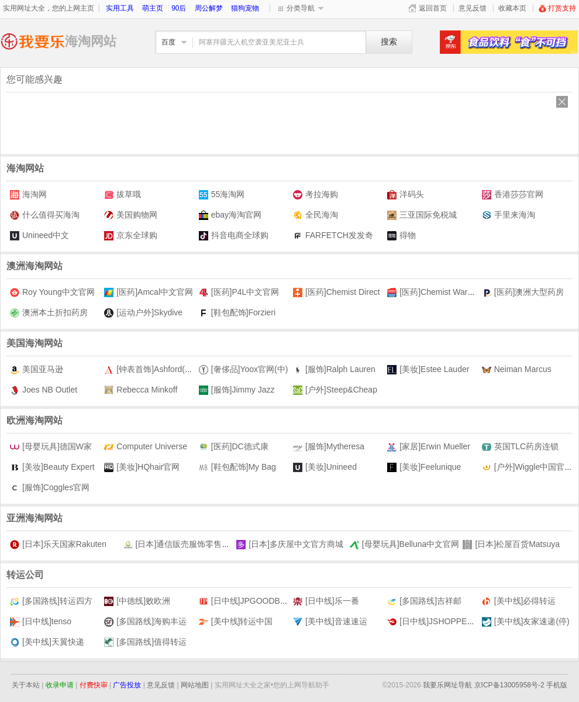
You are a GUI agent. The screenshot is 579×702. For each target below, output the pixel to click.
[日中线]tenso (40, 622)
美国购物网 (130, 215)
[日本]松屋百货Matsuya (511, 544)
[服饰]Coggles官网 (49, 488)
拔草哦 (122, 194)
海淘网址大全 (32, 41)
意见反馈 (473, 8)
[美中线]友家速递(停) (526, 622)
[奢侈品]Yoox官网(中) (243, 369)
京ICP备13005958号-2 (509, 685)
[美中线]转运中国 (236, 622)
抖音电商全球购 (233, 235)
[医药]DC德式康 (233, 447)
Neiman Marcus (517, 369)
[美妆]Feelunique (424, 467)
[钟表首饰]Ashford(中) (149, 369)
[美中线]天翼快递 (47, 642)
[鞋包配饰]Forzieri (237, 313)
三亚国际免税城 (422, 215)
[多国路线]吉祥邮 (424, 601)
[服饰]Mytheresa (328, 447)
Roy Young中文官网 (52, 292)
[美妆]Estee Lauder (428, 369)
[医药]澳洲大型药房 (523, 292)
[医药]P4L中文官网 (239, 292)
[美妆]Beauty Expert (52, 467)
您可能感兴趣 (34, 79)
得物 (401, 235)
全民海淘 (315, 215)
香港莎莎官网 (512, 194)
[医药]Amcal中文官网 (148, 292)
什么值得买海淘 (45, 215)
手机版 (556, 685)
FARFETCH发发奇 (333, 235)
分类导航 (301, 8)
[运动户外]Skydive (143, 313)
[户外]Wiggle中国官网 (527, 467)
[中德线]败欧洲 (137, 601)
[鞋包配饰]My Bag (237, 467)
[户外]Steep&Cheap (335, 390)
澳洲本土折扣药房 (49, 313)
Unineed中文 (39, 235)
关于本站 (26, 685)
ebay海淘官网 (230, 215)
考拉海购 (315, 194)
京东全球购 (130, 235)
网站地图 (195, 685)
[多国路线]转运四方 (51, 601)
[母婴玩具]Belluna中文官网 (404, 544)
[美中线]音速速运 (330, 622)
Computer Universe (145, 447)
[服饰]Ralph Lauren (334, 369)
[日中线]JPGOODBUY (245, 601)
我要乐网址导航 (447, 685)
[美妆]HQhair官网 (142, 467)
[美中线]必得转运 (519, 601)
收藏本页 (512, 8)
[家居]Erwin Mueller (428, 447)
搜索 (389, 41)
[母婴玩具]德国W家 (51, 447)
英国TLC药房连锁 (520, 447)
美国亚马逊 (36, 369)
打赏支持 (557, 8)
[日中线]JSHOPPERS (432, 622)
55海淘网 (222, 194)
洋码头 (405, 194)
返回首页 (433, 8)
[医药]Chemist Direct (336, 292)
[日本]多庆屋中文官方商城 (289, 544)
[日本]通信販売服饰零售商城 (181, 544)
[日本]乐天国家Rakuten (58, 544)
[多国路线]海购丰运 (145, 622)
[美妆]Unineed (325, 467)
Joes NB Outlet (43, 390)
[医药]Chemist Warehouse (440, 292)
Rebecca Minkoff (140, 390)
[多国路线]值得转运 (145, 642)
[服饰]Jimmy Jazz (237, 390)
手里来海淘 (508, 215)
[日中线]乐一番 (326, 601)
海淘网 (28, 194)
